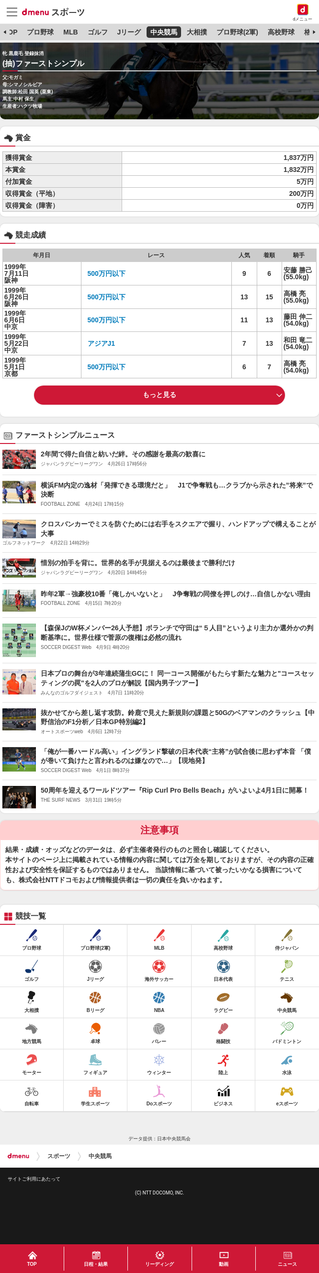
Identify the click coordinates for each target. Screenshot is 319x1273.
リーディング (159, 1264)
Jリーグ (129, 32)
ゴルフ (98, 32)
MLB (70, 32)
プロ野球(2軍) (237, 32)
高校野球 (281, 32)
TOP (11, 32)
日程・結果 (96, 1264)
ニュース (287, 1264)
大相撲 (197, 32)
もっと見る (159, 394)
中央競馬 (163, 32)
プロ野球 (40, 32)
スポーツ (58, 1156)
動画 (223, 1264)
